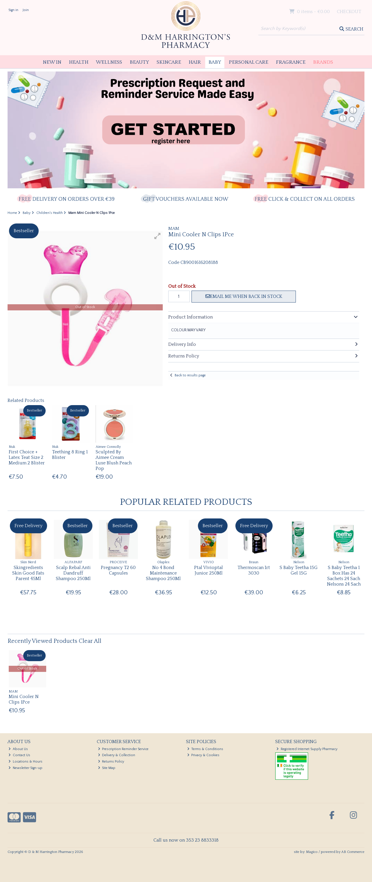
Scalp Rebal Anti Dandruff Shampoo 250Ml (73, 573)
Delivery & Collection (116, 755)
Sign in (13, 10)
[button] (157, 236)
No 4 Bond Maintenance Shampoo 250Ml (163, 573)
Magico (312, 852)
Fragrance (290, 62)
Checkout (349, 11)
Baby (214, 62)
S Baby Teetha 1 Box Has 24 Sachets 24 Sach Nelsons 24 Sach (344, 576)
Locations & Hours (25, 761)
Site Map (107, 768)
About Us (18, 749)
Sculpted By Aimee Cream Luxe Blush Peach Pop (114, 460)
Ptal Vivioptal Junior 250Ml (208, 570)
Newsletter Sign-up (25, 768)
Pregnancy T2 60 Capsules (118, 570)
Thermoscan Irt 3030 (253, 570)
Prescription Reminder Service (123, 749)
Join (26, 10)
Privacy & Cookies (203, 755)
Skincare (169, 62)
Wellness (109, 62)
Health (78, 62)
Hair (195, 62)
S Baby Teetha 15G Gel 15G (299, 570)
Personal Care (248, 62)
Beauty (139, 62)
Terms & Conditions (205, 749)
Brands (323, 62)
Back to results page (190, 375)
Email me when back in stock (243, 296)
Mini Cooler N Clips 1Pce (24, 699)
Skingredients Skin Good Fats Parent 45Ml (28, 573)
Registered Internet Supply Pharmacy (306, 749)
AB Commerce (352, 852)
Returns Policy (111, 761)
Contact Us (19, 755)
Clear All (90, 641)
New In (52, 62)
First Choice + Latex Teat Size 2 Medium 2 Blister (27, 457)
